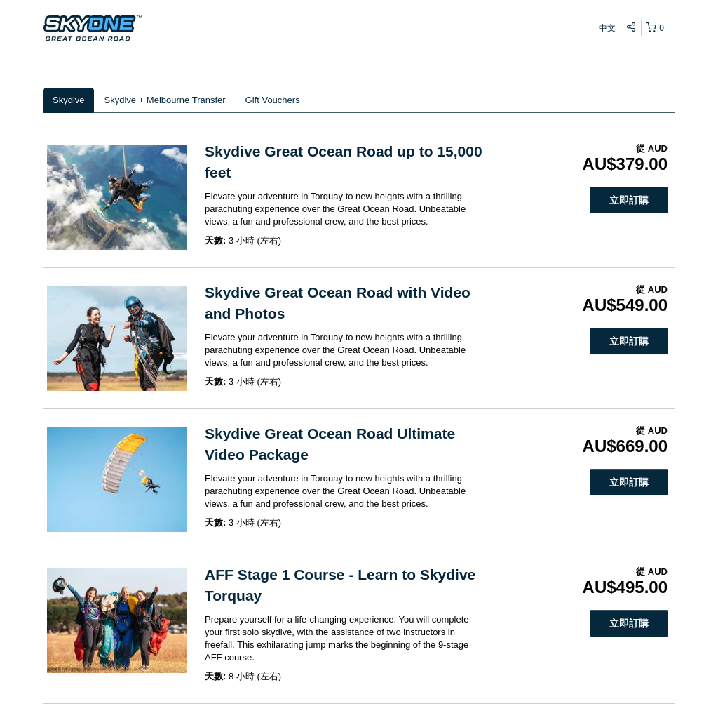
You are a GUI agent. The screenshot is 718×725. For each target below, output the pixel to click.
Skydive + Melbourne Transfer (165, 100)
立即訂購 (629, 200)
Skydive (69, 100)
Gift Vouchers (272, 100)
